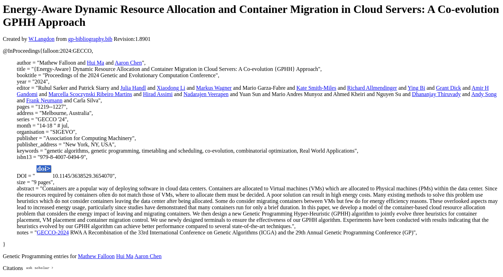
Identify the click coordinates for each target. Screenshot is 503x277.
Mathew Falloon (96, 256)
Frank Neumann (44, 100)
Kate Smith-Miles (316, 88)
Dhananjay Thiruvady (436, 94)
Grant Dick (448, 88)
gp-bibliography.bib (90, 39)
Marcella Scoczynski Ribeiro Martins (90, 94)
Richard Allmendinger (372, 88)
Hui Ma (95, 63)
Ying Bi (416, 88)
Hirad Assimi (158, 94)
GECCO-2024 (53, 232)
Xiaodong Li (171, 88)
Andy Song (483, 94)
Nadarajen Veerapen (205, 94)
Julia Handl (133, 88)
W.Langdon (41, 39)
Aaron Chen (128, 63)
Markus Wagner (214, 88)
